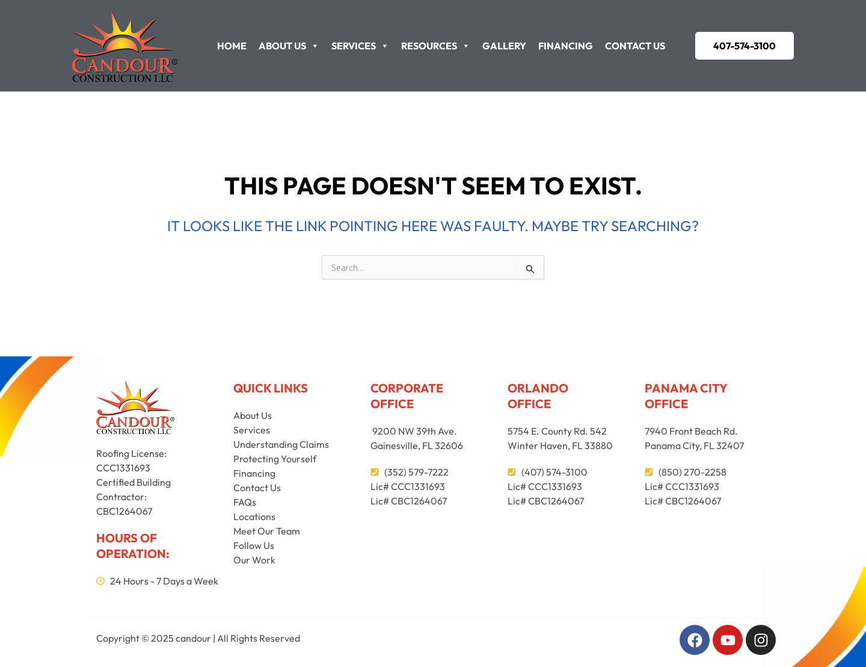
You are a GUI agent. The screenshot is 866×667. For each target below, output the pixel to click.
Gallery (504, 46)
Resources (435, 46)
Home (232, 46)
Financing (565, 46)
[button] (744, 46)
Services (360, 46)
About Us (289, 46)
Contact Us (635, 46)
